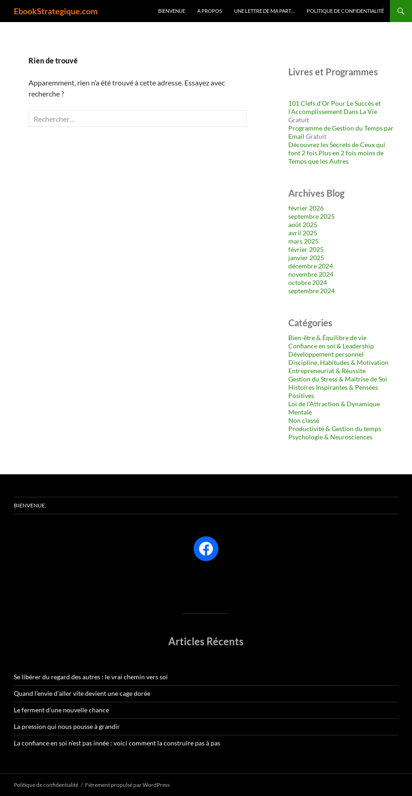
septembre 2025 (311, 216)
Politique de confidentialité (345, 11)
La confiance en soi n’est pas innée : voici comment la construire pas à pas (117, 743)
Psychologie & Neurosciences (330, 437)
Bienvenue (171, 11)
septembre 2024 (311, 291)
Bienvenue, (30, 505)
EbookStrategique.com (55, 11)
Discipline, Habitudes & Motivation (338, 362)
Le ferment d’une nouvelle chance (61, 710)
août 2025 (302, 224)
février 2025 (306, 249)
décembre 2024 (310, 266)
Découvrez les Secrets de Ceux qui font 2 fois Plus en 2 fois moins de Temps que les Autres (336, 153)
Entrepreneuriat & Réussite (327, 371)
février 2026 (306, 208)
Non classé (303, 420)
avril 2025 (302, 233)
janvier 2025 (306, 258)
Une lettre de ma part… (264, 11)
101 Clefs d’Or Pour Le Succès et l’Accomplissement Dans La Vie (334, 107)
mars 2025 (303, 241)
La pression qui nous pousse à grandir (67, 726)
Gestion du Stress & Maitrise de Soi (337, 379)
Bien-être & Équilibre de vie (327, 337)
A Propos (209, 11)
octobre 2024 (307, 282)
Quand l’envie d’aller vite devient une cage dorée (82, 693)
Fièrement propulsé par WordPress (127, 784)
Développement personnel (326, 354)
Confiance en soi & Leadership (331, 346)
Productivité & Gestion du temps (334, 428)
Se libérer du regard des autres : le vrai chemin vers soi (91, 677)
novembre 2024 (310, 274)
